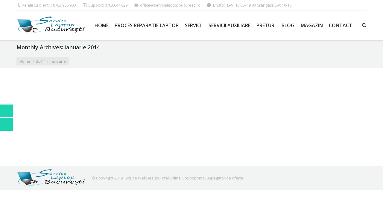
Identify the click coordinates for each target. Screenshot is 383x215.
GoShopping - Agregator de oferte (212, 178)
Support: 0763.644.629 (107, 5)
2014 (40, 61)
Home (24, 61)
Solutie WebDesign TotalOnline (152, 178)
